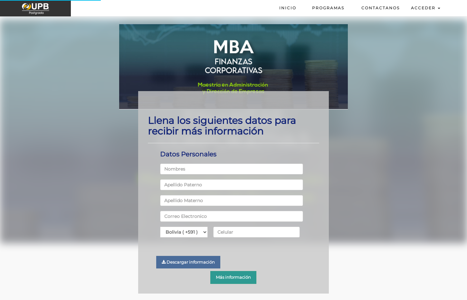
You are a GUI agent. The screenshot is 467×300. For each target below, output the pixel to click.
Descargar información (188, 262)
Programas (328, 7)
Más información (233, 277)
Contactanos (378, 7)
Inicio (287, 7)
